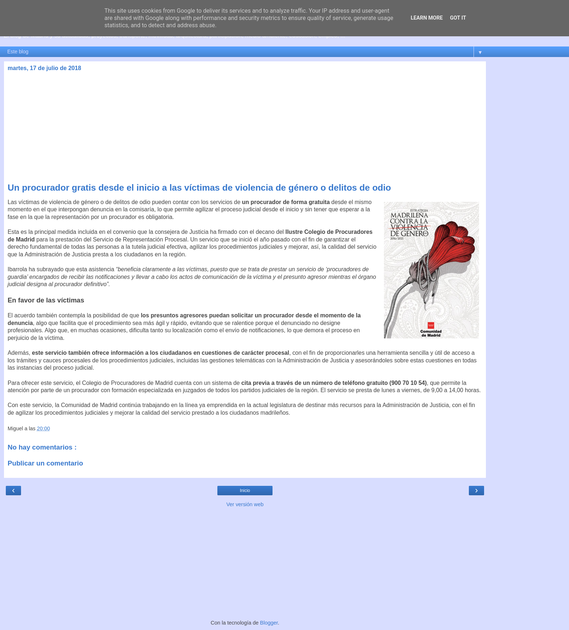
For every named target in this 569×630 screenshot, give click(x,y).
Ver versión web (244, 504)
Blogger (269, 623)
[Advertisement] (245, 128)
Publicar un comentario (45, 463)
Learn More (427, 18)
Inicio (245, 490)
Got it (458, 18)
